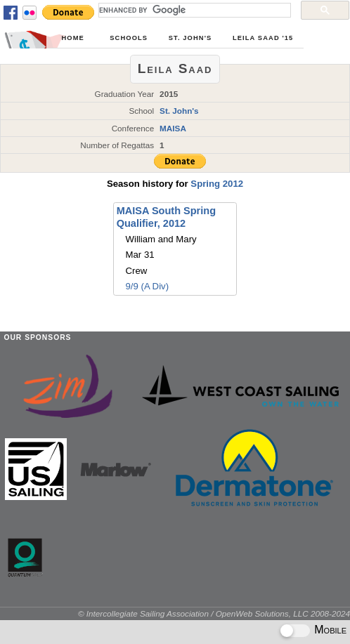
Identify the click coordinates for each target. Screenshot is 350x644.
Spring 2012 (216, 183)
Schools (129, 37)
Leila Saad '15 (263, 37)
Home (72, 37)
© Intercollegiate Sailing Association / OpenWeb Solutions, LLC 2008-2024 (214, 613)
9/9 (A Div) (147, 286)
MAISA (173, 128)
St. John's (190, 37)
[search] (193, 10)
